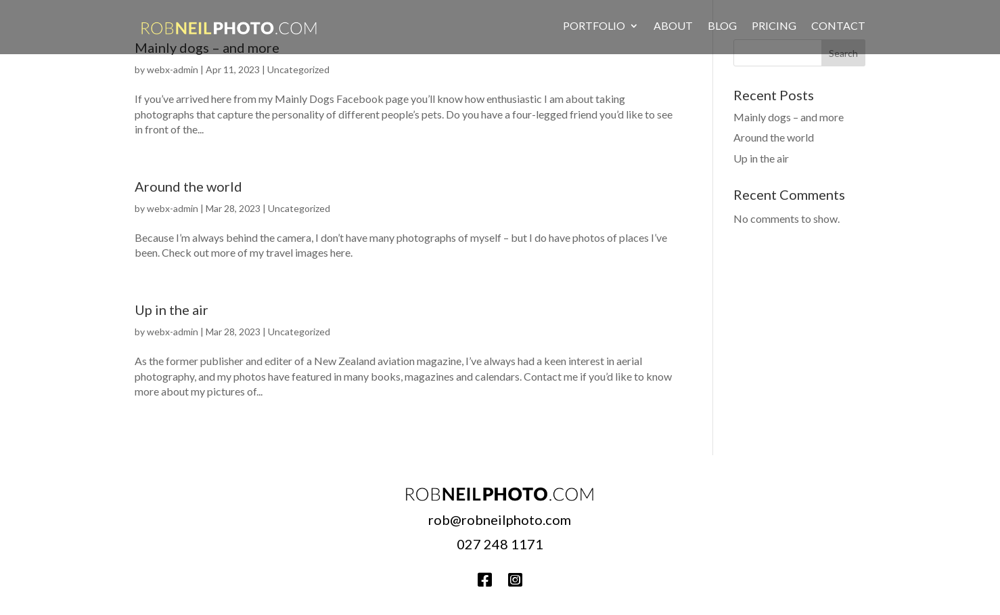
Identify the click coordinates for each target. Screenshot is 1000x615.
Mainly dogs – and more (788, 116)
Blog (722, 25)
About (673, 25)
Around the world (188, 186)
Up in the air (171, 309)
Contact (838, 25)
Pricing (774, 25)
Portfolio (594, 25)
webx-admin (172, 69)
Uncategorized (298, 69)
